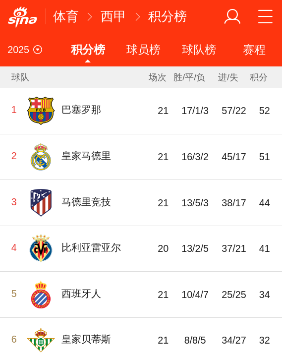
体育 (66, 16)
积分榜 (167, 16)
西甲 (113, 16)
